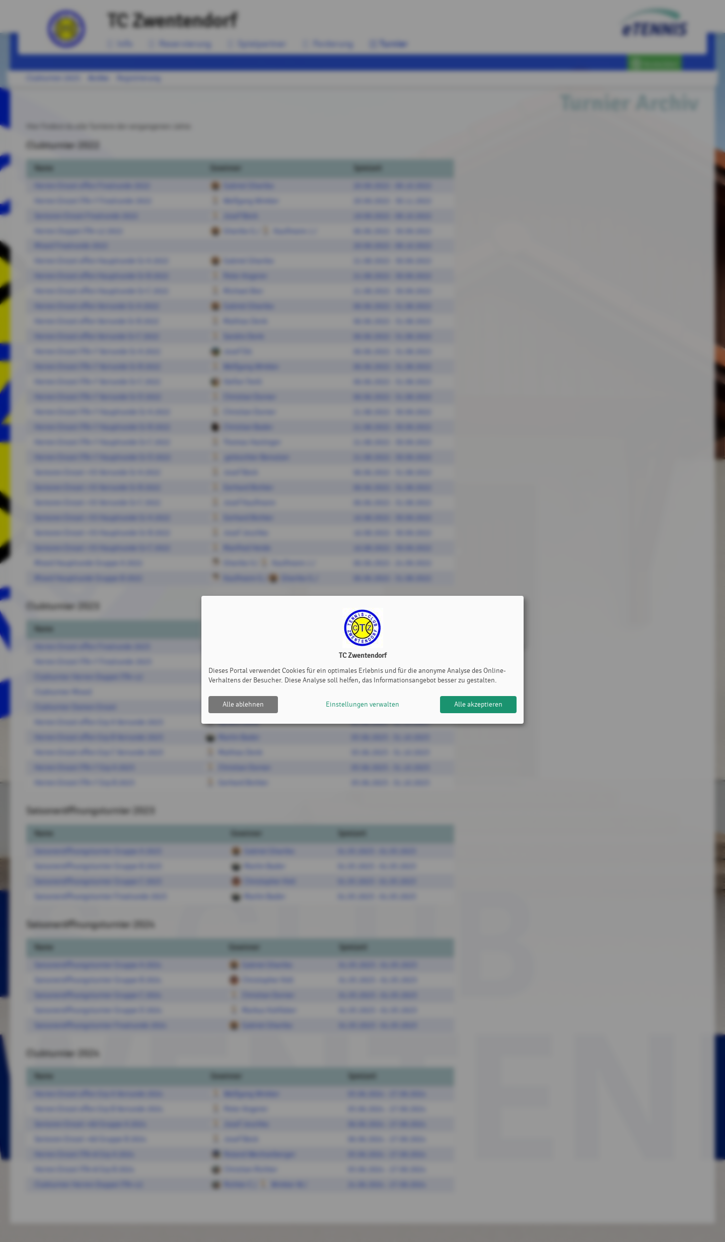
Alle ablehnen (243, 704)
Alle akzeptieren (478, 704)
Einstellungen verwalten (362, 704)
